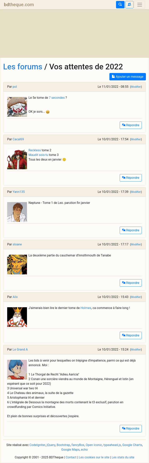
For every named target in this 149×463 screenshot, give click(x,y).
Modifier (136, 86)
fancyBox (78, 445)
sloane (17, 244)
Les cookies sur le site (94, 457)
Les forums (22, 66)
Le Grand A (20, 349)
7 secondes (57, 98)
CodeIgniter (37, 445)
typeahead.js (112, 445)
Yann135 (19, 192)
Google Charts (132, 445)
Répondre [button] (130, 125)
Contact (71, 457)
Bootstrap (63, 445)
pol (15, 87)
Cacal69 (18, 139)
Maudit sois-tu (38, 155)
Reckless (35, 150)
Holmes (86, 308)
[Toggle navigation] (139, 5)
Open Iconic (94, 445)
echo (84, 449)
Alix (15, 297)
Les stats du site (123, 457)
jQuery (51, 445)
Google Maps (70, 449)
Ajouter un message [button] (127, 76)
